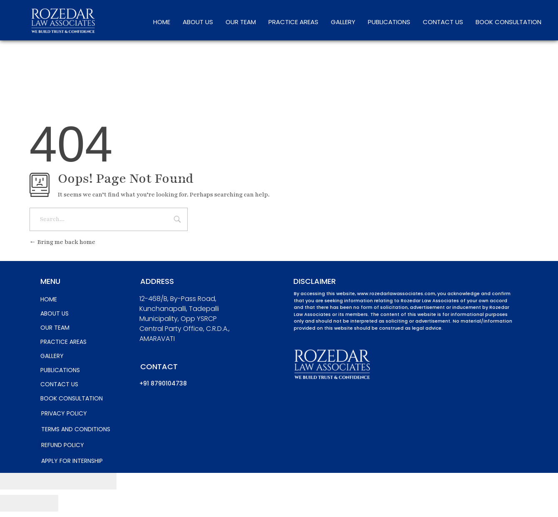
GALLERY (343, 21)
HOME (161, 21)
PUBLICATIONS (389, 21)
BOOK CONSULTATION (508, 21)
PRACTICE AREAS (293, 21)
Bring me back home (62, 242)
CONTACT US (443, 21)
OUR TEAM (241, 21)
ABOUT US (198, 21)
